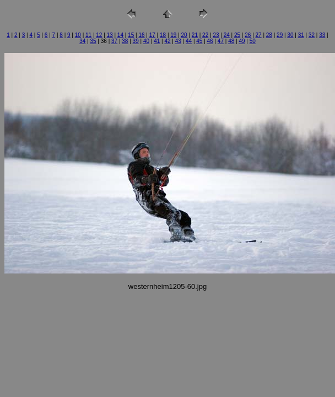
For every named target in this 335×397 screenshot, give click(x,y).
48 (231, 41)
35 (93, 41)
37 (114, 41)
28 (269, 35)
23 (216, 35)
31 (301, 35)
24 (227, 35)
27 (259, 35)
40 (146, 41)
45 (199, 41)
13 (110, 35)
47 (221, 41)
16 (141, 35)
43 (178, 41)
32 (312, 35)
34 (82, 41)
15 (131, 35)
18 (163, 35)
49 (242, 41)
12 (99, 35)
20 (184, 35)
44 (189, 41)
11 (88, 35)
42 (167, 41)
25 (237, 35)
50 (253, 41)
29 (280, 35)
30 (290, 35)
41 (157, 41)
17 (152, 35)
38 (125, 41)
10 (78, 35)
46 (210, 41)
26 (248, 35)
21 (195, 35)
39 (136, 41)
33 (322, 35)
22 (205, 35)
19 (173, 35)
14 (120, 35)
